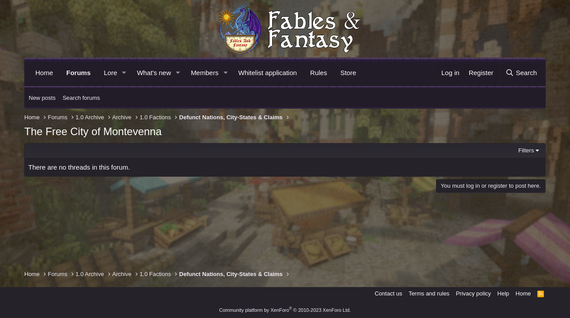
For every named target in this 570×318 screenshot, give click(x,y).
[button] (124, 72)
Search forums (81, 98)
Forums (78, 72)
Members (205, 72)
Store (348, 72)
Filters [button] (526, 150)
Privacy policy (473, 293)
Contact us (388, 293)
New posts (42, 98)
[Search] (521, 72)
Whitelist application (267, 72)
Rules (318, 72)
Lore (110, 72)
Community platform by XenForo (285, 310)
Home (44, 72)
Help (503, 293)
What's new (154, 72)
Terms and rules (429, 293)
